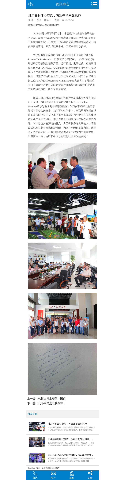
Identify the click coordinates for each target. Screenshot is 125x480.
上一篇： (46, 398)
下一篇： (46, 403)
